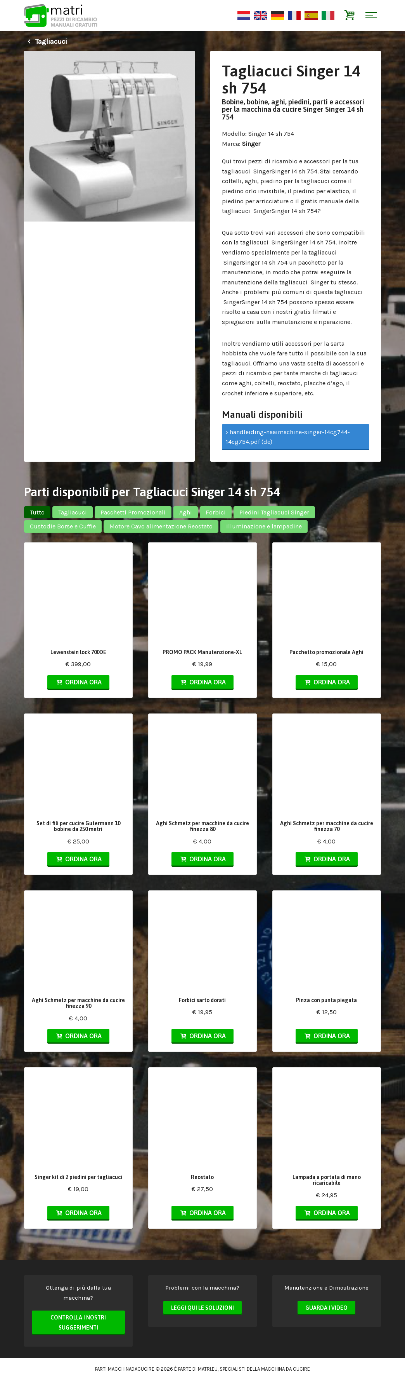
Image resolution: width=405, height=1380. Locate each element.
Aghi (185, 512)
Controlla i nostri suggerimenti (78, 1322)
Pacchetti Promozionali (133, 512)
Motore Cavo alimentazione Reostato (161, 526)
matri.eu (208, 1369)
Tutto (37, 512)
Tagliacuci (45, 41)
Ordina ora (78, 682)
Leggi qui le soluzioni (202, 1308)
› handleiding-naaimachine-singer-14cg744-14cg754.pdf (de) (288, 437)
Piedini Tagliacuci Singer (274, 512)
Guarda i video (326, 1308)
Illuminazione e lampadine (264, 526)
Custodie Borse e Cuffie (63, 526)
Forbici (216, 512)
